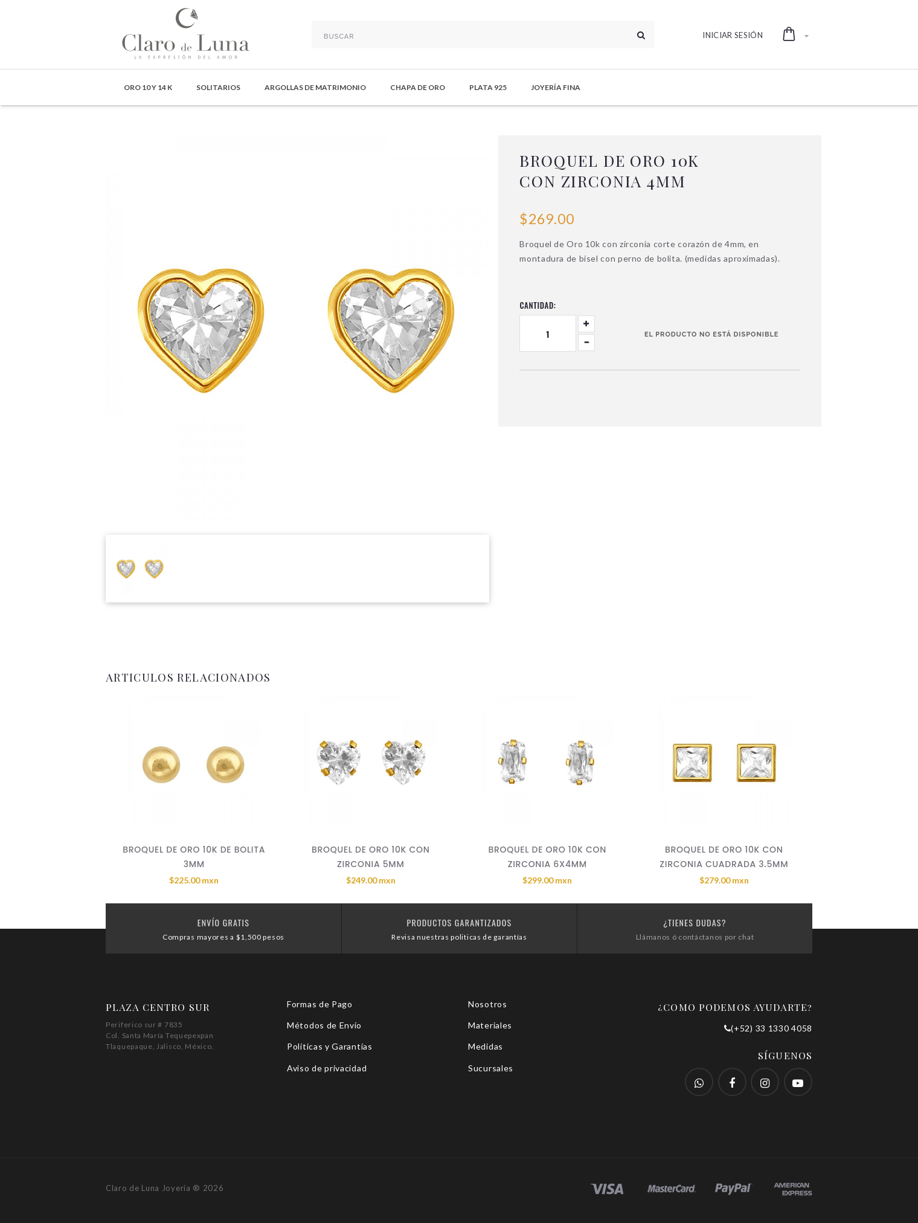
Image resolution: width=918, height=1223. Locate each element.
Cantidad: (537, 305)
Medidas (485, 1046)
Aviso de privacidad (327, 1068)
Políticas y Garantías (330, 1046)
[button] (795, 34)
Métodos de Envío (324, 1025)
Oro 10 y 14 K (148, 87)
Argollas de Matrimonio (315, 87)
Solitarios (218, 87)
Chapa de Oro (417, 87)
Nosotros (487, 1004)
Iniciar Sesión (732, 35)
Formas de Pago (320, 1004)
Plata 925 (488, 87)
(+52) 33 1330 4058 (768, 1028)
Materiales (490, 1025)
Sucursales (490, 1068)
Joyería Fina (555, 87)
